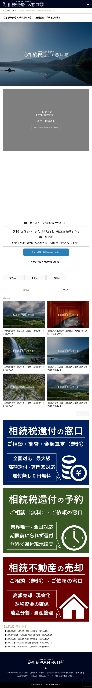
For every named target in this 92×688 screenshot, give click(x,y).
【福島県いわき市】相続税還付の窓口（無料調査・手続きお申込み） (28, 643)
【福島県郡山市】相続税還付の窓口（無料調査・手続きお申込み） (27, 639)
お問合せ (71, 676)
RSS (46, 668)
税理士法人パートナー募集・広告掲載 (52, 676)
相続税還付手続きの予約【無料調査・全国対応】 (65, 673)
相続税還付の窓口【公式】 (40, 684)
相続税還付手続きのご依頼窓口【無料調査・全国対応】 (27, 673)
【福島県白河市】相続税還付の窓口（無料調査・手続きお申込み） (27, 647)
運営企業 (34, 676)
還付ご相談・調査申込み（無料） (46, 128)
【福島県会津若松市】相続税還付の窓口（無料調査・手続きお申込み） (29, 635)
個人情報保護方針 (23, 676)
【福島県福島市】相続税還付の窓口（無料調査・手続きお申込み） (27, 631)
